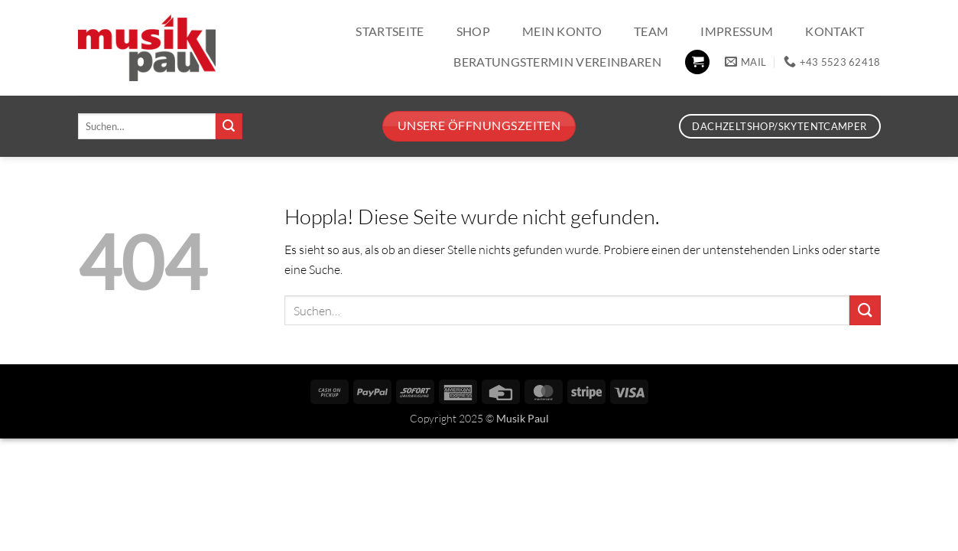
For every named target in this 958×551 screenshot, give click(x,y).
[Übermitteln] (229, 126)
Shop (473, 31)
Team (651, 31)
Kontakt (834, 31)
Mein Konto (562, 31)
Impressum (736, 31)
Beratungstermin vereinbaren (557, 61)
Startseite (390, 31)
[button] (697, 62)
